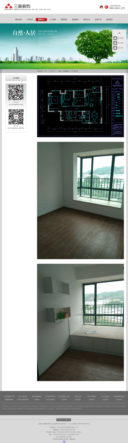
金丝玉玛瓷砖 (50, 399)
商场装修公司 (61, 406)
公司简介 (30, 19)
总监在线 (120, 48)
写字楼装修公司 (35, 406)
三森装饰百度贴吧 (119, 396)
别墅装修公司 (44, 406)
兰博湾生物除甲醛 (22, 399)
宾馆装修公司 (108, 406)
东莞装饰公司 (15, 406)
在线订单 (98, 19)
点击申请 (64, 399)
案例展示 (75, 19)
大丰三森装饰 (105, 396)
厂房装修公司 (59, 408)
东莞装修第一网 (9, 396)
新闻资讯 (52, 71)
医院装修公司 (67, 408)
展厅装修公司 (12, 408)
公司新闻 (16, 78)
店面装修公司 (70, 406)
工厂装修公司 (50, 408)
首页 (45, 71)
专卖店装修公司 (80, 406)
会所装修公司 (53, 406)
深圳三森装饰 (91, 396)
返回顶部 (119, 33)
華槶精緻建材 (9, 399)
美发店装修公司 (41, 408)
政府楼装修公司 (77, 408)
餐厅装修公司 (117, 406)
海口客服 (120, 43)
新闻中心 (41, 19)
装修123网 (78, 396)
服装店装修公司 (90, 406)
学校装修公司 (21, 408)
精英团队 (64, 19)
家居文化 (87, 19)
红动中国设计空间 (64, 396)
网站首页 (18, 19)
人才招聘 (52, 19)
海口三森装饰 (23, 396)
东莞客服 (120, 38)
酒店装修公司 (100, 406)
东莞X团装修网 (36, 396)
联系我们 (109, 19)
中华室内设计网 (50, 396)
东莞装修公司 (6, 406)
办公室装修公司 (24, 406)
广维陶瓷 (36, 399)
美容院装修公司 (30, 408)
